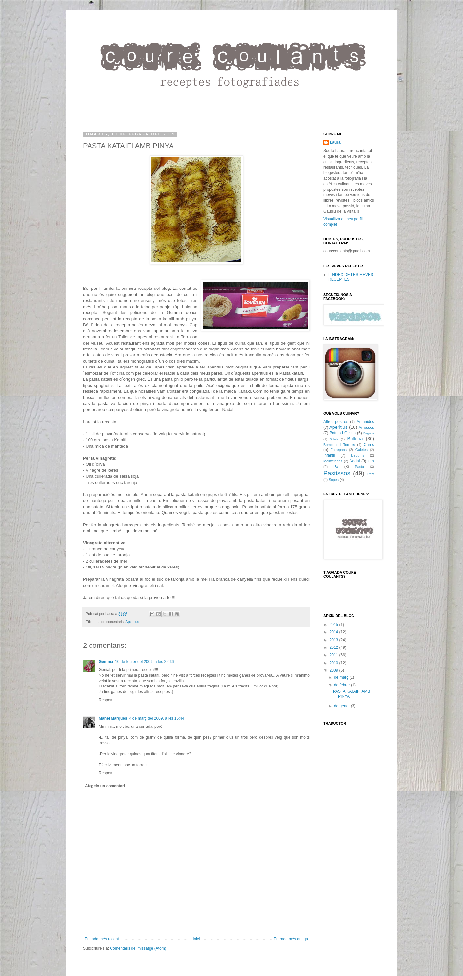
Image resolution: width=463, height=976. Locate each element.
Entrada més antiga (291, 939)
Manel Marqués (113, 718)
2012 (334, 647)
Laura (335, 142)
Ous (371, 461)
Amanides (365, 421)
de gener (342, 706)
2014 (334, 632)
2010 (334, 663)
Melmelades (332, 461)
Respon (105, 700)
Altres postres (335, 421)
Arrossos (366, 427)
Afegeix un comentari (105, 786)
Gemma (106, 661)
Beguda (368, 433)
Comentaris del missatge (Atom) (138, 948)
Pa (335, 466)
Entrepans (339, 450)
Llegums (357, 455)
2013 (334, 640)
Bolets (334, 439)
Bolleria (355, 438)
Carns (369, 444)
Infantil (329, 455)
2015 (334, 624)
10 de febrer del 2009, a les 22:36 (144, 661)
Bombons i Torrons (339, 445)
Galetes (361, 450)
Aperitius (132, 622)
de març (342, 677)
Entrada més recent (102, 939)
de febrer (342, 685)
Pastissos (336, 473)
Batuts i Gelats (343, 433)
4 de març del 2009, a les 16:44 (156, 718)
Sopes (334, 480)
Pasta (359, 466)
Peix (370, 474)
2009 (334, 670)
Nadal (355, 461)
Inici (196, 939)
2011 (334, 655)
